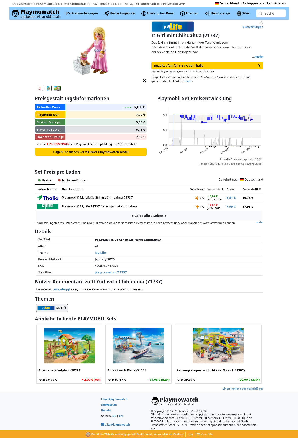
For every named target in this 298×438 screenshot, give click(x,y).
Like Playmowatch (115, 424)
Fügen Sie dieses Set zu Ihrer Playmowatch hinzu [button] (90, 152)
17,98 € (248, 206)
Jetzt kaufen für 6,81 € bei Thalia (207, 65)
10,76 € (248, 197)
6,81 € (231, 197)
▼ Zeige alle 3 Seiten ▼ (149, 215)
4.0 (199, 206)
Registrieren (276, 3)
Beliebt (106, 410)
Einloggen (250, 3)
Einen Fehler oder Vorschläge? (242, 388)
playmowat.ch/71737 (111, 272)
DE (114, 416)
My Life (100, 252)
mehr (259, 56)
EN (121, 416)
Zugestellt (250, 189)
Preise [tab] (45, 180)
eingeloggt (61, 289)
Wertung (197, 189)
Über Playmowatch (114, 399)
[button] (144, 80)
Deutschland (227, 3)
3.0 (199, 197)
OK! (190, 434)
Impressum (109, 404)
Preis (230, 189)
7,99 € (231, 206)
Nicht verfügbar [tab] (72, 180)
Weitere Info (205, 434)
